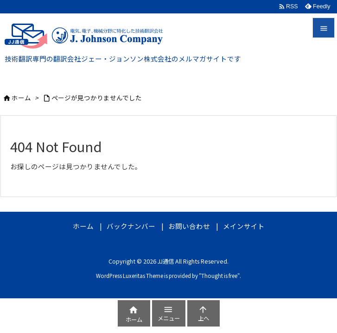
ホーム (21, 97)
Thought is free (219, 275)
